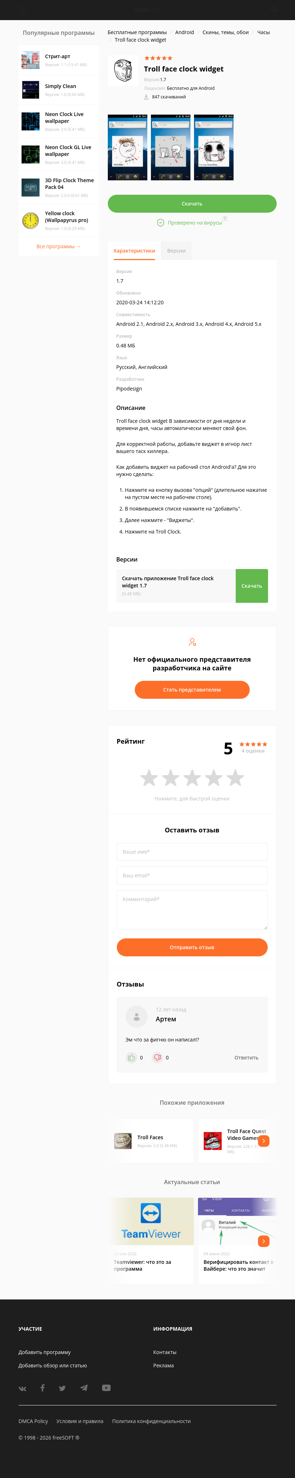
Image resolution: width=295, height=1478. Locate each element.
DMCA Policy (33, 1421)
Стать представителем (192, 689)
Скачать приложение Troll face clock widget (168, 582)
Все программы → (58, 246)
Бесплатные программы (137, 32)
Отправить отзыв (192, 947)
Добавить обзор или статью (53, 1365)
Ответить (247, 1057)
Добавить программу (45, 1352)
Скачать (192, 203)
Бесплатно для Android (191, 88)
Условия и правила (79, 1421)
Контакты (165, 1352)
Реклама (163, 1365)
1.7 (155, 80)
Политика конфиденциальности (151, 1421)
